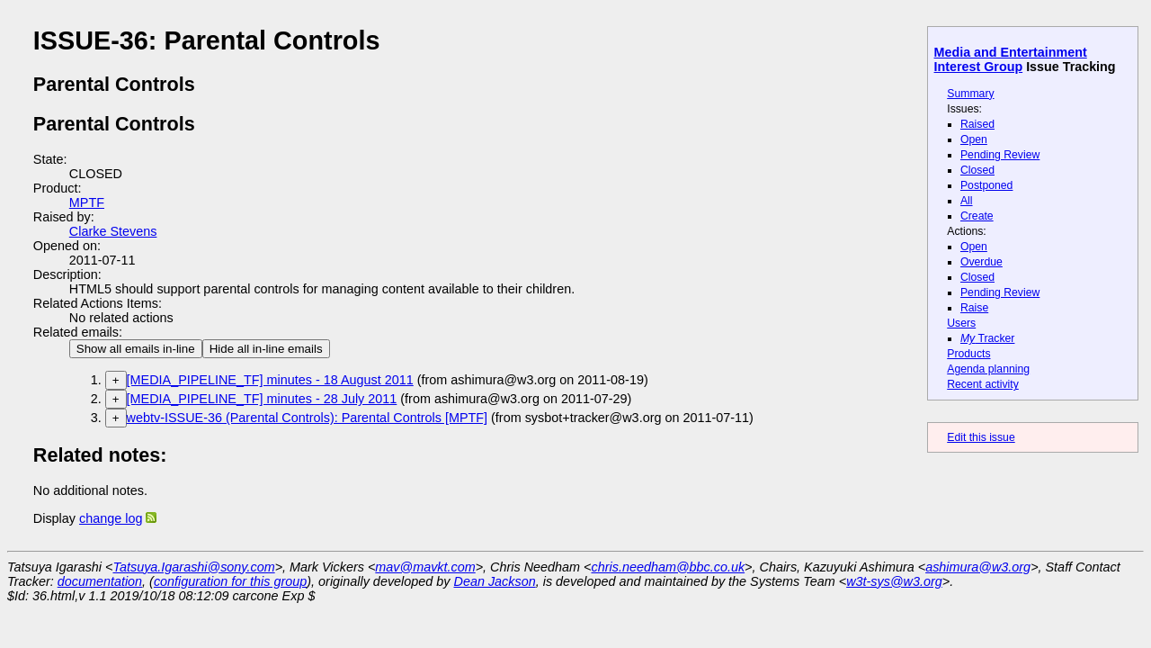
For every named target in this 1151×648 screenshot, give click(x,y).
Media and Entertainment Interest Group (1010, 59)
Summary (970, 93)
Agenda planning (988, 369)
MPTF (86, 202)
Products (968, 353)
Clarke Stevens (113, 231)
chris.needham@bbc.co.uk (668, 567)
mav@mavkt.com (425, 567)
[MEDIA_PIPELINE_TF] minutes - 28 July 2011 (262, 399)
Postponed (986, 185)
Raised (977, 124)
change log (110, 518)
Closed (977, 170)
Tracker (987, 338)
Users (961, 323)
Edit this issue (980, 437)
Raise (974, 308)
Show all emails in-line (135, 349)
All (966, 200)
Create (977, 216)
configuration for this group (230, 581)
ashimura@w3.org (978, 567)
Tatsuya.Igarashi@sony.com (193, 567)
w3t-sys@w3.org (894, 581)
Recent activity (983, 384)
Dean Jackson (495, 581)
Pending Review (999, 154)
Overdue (981, 262)
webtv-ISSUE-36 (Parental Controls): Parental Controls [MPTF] (307, 417)
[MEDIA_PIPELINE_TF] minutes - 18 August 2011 (270, 380)
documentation (100, 581)
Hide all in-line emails (266, 349)
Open (973, 139)
